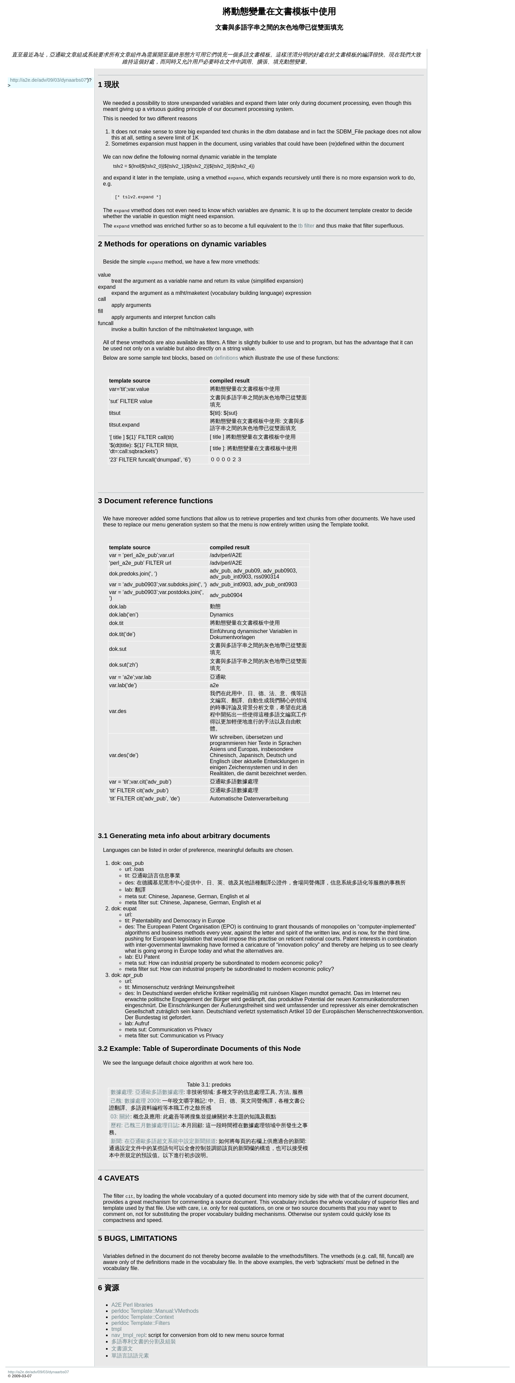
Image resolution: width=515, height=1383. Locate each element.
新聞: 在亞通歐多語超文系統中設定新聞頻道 (163, 1141)
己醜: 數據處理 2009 (135, 1101)
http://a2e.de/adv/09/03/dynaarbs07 (48, 80)
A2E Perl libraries (132, 1305)
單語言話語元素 (130, 1355)
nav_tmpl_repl (128, 1335)
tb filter (306, 226)
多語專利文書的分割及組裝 (143, 1341)
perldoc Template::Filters (140, 1323)
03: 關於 (121, 1116)
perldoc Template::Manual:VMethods (154, 1311)
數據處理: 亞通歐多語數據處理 (147, 1092)
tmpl (116, 1329)
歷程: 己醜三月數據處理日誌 (144, 1125)
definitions (226, 358)
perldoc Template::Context (142, 1317)
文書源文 (122, 1348)
